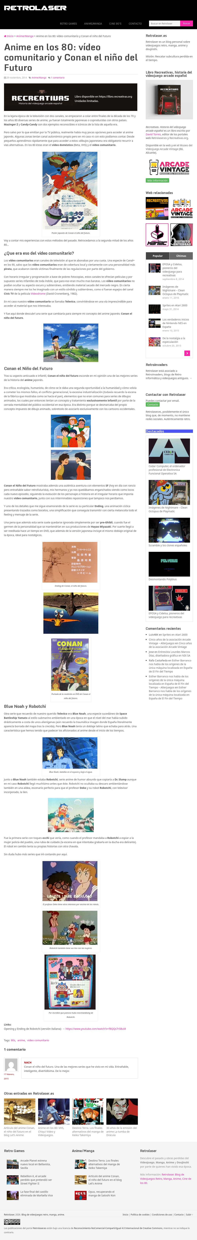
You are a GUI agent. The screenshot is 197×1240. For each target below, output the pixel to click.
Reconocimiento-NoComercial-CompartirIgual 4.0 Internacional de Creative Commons (118, 1228)
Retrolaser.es (159, 138)
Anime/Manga (93, 23)
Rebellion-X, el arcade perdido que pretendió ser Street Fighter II (36, 1179)
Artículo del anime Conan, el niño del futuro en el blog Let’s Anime (105, 1179)
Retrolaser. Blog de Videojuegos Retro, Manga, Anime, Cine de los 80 (165, 1179)
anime (21, 1040)
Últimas (181, 256)
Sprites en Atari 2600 (175, 634)
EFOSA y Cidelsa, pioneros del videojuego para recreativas (166, 615)
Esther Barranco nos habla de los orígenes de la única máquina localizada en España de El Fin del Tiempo (170, 666)
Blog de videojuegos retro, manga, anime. (43, 1214)
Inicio (9, 36)
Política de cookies (140, 1214)
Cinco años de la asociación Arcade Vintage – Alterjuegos (170, 641)
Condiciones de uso (162, 1214)
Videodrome (38, 293)
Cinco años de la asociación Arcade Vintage (170, 645)
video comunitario (38, 1040)
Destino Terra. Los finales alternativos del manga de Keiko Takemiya (104, 1164)
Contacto (135, 23)
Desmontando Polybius (163, 579)
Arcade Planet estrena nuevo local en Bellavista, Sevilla (36, 1164)
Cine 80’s (115, 23)
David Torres (153, 134)
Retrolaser (9, 1214)
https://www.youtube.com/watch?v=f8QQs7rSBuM (96, 1028)
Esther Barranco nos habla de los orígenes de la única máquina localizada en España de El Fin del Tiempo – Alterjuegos (169, 682)
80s (13, 1040)
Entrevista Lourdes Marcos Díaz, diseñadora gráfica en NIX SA (169, 653)
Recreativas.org (178, 138)
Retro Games (68, 23)
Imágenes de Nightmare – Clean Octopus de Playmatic (168, 509)
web (168, 145)
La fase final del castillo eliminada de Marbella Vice (37, 1193)
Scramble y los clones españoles (168, 545)
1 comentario (58, 77)
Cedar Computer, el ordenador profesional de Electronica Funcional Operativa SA (167, 469)
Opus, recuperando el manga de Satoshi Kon (101, 1193)
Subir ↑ (189, 1214)
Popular (158, 256)
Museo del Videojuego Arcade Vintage (169, 147)
